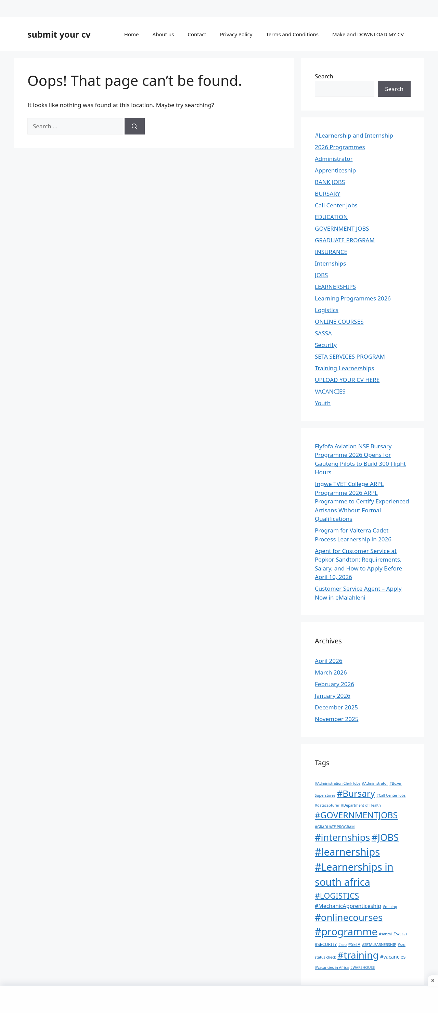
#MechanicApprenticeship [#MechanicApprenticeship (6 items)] (348, 906)
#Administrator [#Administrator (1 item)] (375, 783)
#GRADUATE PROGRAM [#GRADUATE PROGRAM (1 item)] (335, 826)
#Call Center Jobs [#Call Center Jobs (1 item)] (390, 795)
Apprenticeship (335, 170)
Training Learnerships (344, 368)
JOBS (321, 275)
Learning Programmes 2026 (353, 298)
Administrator (333, 159)
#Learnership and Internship (354, 135)
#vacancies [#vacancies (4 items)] (393, 956)
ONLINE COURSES (339, 321)
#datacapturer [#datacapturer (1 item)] (327, 805)
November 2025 (336, 719)
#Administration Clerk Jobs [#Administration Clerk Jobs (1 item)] (337, 783)
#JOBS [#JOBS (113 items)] (385, 837)
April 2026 (328, 661)
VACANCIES (330, 391)
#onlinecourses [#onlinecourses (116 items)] (349, 917)
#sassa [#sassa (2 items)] (400, 934)
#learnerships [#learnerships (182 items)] (347, 852)
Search (324, 76)
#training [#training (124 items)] (357, 954)
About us (163, 34)
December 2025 (336, 707)
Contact (197, 34)
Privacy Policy (236, 34)
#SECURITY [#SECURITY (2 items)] (326, 944)
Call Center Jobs (336, 205)
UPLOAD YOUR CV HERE (347, 380)
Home (131, 34)
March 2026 (331, 672)
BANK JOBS (330, 182)
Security (326, 345)
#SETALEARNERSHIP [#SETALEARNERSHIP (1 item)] (379, 944)
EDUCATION (331, 217)
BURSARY (327, 193)
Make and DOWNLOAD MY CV (368, 34)
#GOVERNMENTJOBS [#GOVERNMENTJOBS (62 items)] (356, 815)
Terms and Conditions (292, 34)
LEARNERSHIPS (335, 287)
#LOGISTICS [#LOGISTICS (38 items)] (337, 895)
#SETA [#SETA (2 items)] (354, 944)
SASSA (323, 333)
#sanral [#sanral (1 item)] (385, 934)
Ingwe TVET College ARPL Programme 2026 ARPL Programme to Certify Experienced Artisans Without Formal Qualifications (362, 501)
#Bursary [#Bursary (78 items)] (356, 793)
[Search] (135, 126)
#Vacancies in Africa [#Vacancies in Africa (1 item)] (332, 967)
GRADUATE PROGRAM (345, 240)
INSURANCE (331, 252)
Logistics (326, 310)
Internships (330, 263)
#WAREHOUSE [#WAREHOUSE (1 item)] (362, 967)
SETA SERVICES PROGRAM (350, 356)
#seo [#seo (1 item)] (342, 944)
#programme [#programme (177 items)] (346, 931)
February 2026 (334, 684)
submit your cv (59, 34)
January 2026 (332, 696)
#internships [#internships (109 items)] (342, 837)
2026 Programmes (340, 147)
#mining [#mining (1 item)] (390, 906)
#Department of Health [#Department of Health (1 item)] (361, 805)
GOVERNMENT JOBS (342, 228)
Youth (323, 403)
